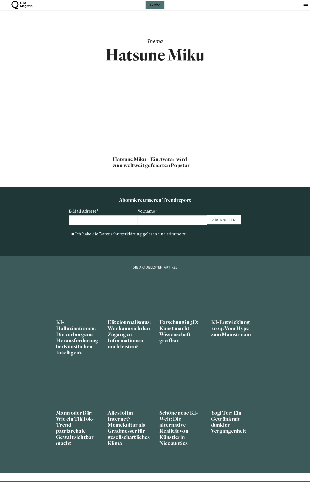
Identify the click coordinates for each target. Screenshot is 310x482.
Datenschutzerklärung (120, 234)
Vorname (147, 212)
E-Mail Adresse (84, 212)
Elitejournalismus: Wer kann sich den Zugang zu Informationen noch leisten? (129, 334)
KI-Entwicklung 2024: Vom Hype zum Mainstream (231, 328)
